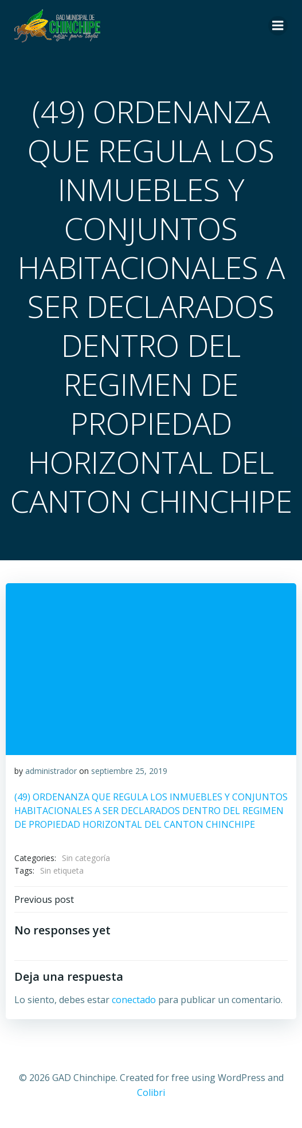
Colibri (151, 1092)
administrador (51, 770)
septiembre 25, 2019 (129, 770)
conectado (134, 999)
